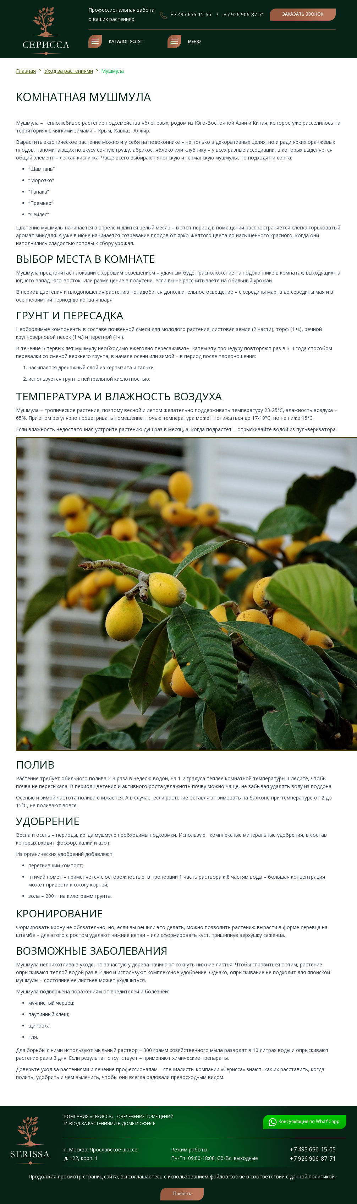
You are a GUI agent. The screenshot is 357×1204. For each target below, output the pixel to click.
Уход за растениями (68, 70)
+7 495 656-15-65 (190, 14)
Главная (26, 70)
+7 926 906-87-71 (244, 14)
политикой (322, 1176)
